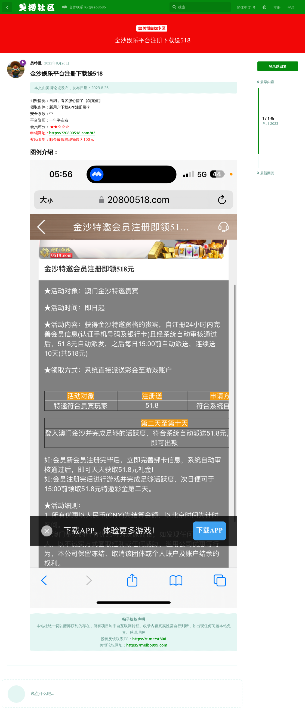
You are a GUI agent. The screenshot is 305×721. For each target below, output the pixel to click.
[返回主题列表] (7, 7)
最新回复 (265, 172)
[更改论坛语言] (246, 7)
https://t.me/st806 (149, 638)
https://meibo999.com (146, 645)
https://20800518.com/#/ (72, 132)
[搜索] (200, 7)
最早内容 (265, 81)
